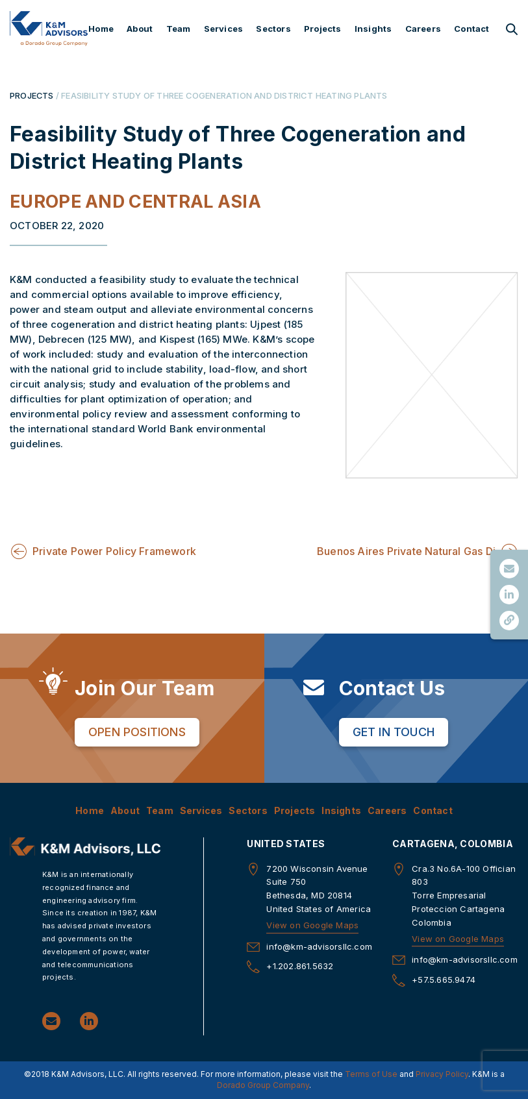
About (140, 28)
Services (224, 28)
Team (178, 28)
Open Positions (137, 732)
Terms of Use (371, 1074)
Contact (471, 28)
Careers (423, 28)
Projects (323, 28)
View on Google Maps (312, 925)
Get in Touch (393, 732)
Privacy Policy (442, 1074)
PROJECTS (32, 95)
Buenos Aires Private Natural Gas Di (406, 551)
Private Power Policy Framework (114, 551)
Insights (373, 28)
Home (101, 28)
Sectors (273, 28)
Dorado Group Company (263, 1085)
